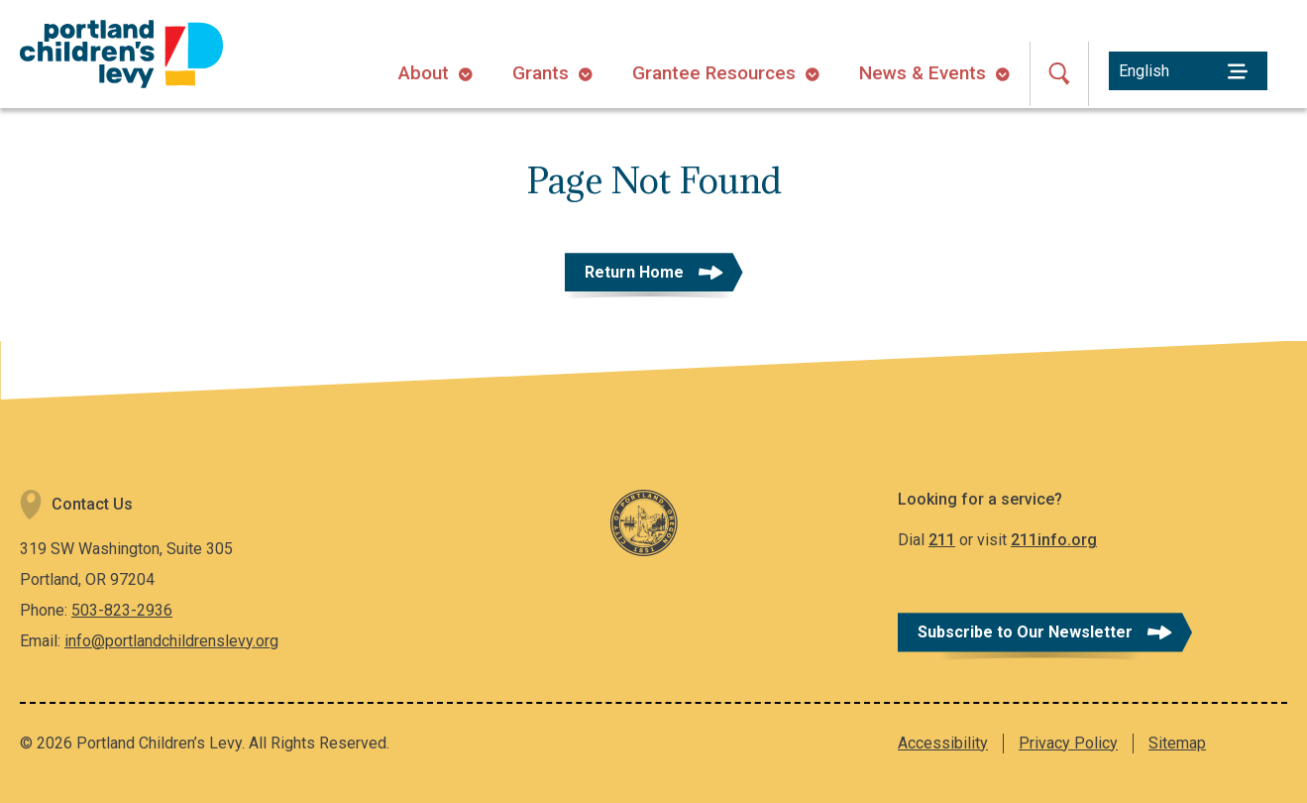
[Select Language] (1188, 71)
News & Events (922, 72)
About (423, 72)
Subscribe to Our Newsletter (1025, 632)
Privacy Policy (1068, 743)
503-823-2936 (121, 610)
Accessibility (943, 743)
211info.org (1054, 539)
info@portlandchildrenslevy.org (171, 640)
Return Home (634, 272)
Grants (540, 72)
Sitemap (1177, 743)
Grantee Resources (714, 72)
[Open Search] (1059, 74)
